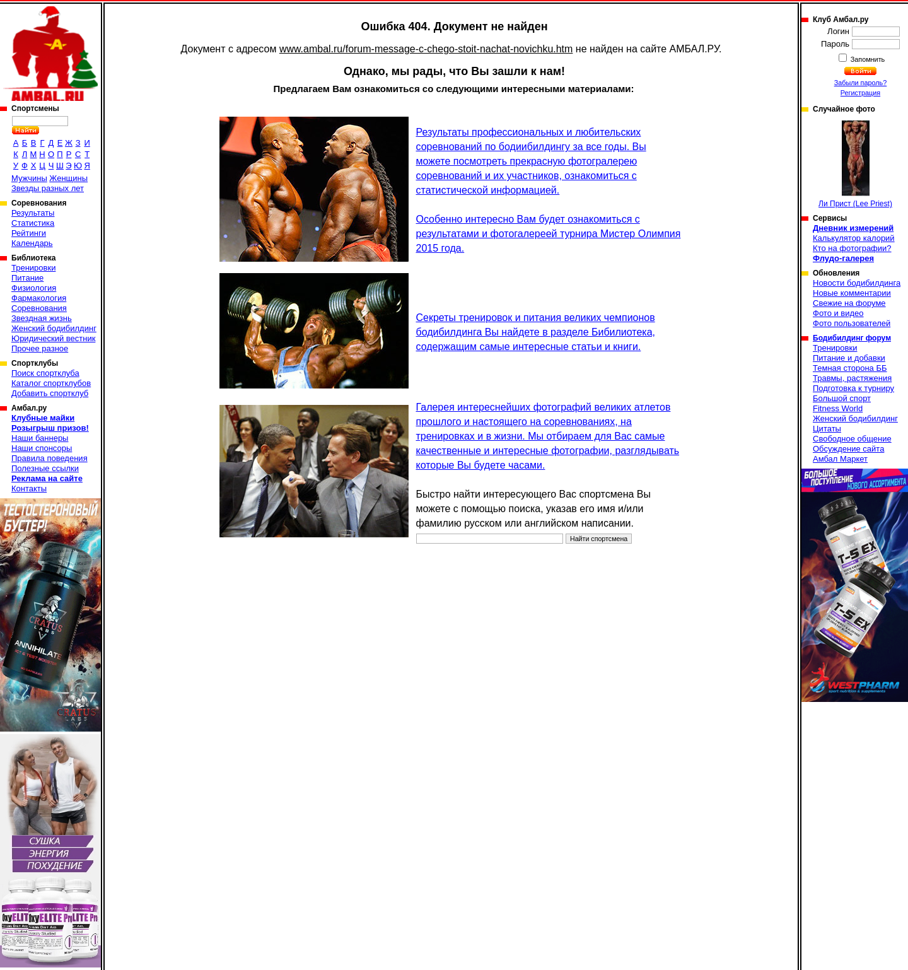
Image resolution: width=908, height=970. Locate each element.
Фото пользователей (851, 323)
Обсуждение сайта (848, 448)
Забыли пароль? (860, 82)
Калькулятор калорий (854, 238)
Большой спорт (842, 398)
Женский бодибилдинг (53, 328)
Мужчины (29, 178)
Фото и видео (838, 313)
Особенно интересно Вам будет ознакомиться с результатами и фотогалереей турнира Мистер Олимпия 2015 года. (548, 234)
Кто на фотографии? (852, 248)
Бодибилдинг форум (852, 338)
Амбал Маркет (840, 459)
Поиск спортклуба (45, 373)
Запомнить (867, 59)
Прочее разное (39, 348)
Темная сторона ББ (850, 368)
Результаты (32, 213)
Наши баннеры (39, 438)
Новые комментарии (852, 293)
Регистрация (860, 92)
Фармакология (38, 298)
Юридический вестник (53, 338)
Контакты (29, 488)
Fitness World (838, 408)
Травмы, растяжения (852, 378)
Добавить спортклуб (49, 393)
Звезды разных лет (47, 188)
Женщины (68, 178)
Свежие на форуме (849, 303)
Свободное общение (852, 438)
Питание (27, 278)
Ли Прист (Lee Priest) (855, 164)
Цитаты (827, 428)
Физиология (33, 288)
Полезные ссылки (45, 468)
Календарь (32, 243)
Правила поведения (49, 458)
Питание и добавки (849, 358)
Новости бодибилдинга (856, 283)
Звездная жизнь (41, 318)
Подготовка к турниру (853, 388)
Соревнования (39, 308)
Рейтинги (28, 233)
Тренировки (33, 267)
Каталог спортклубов (51, 383)
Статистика (32, 223)
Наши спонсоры (41, 448)
